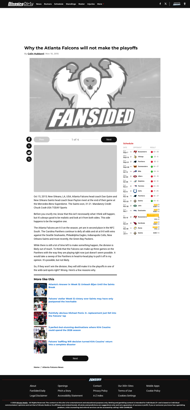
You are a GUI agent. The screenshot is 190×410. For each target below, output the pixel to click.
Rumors (48, 4)
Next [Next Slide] (108, 139)
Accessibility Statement (70, 395)
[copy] (29, 159)
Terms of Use (125, 390)
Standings (71, 4)
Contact (97, 385)
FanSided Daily (37, 390)
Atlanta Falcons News (52, 367)
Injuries (91, 4)
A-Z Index (98, 395)
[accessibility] (184, 3)
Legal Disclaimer (38, 395)
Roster (82, 4)
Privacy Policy (100, 390)
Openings (63, 385)
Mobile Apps (152, 385)
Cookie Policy (153, 390)
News (38, 4)
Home (37, 367)
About (33, 385)
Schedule (58, 4)
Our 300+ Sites (125, 385)
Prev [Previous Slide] (41, 139)
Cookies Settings (127, 395)
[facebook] (160, 4)
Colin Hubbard (36, 53)
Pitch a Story (64, 390)
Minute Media (22, 403)
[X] (166, 4)
